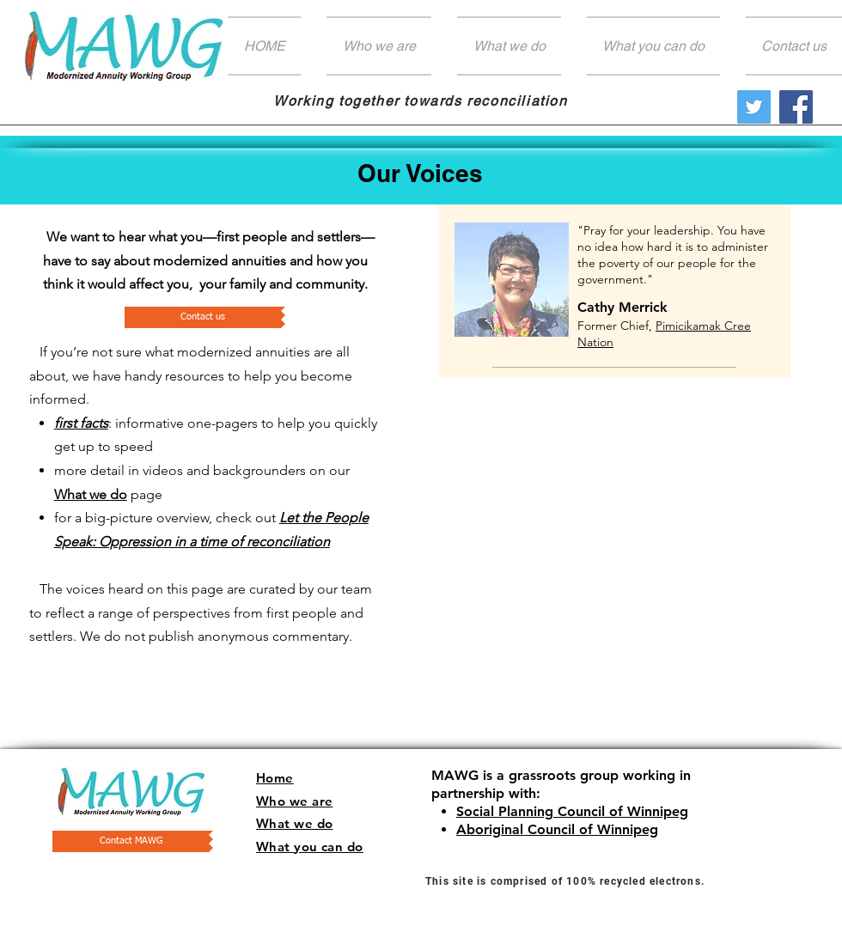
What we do (90, 494)
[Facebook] (796, 107)
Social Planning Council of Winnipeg (572, 811)
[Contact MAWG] (130, 841)
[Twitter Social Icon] (754, 107)
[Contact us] (203, 317)
